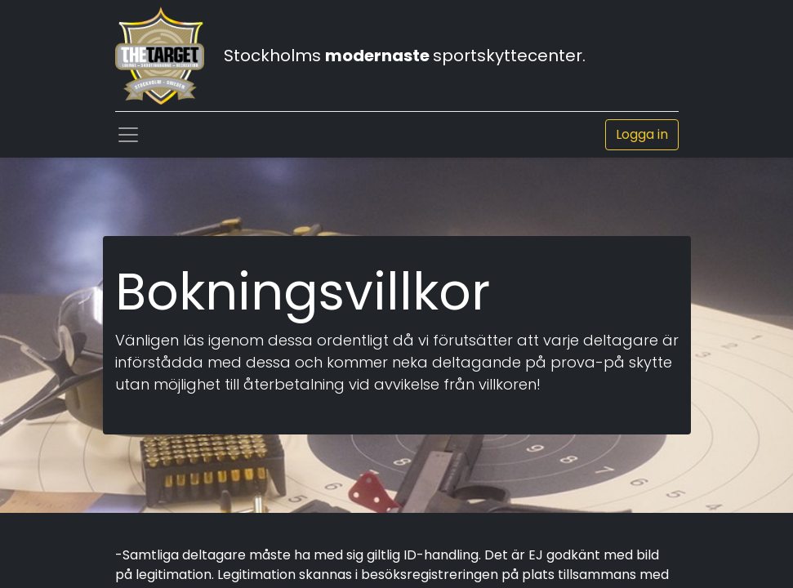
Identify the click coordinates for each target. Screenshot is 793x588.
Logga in (642, 134)
